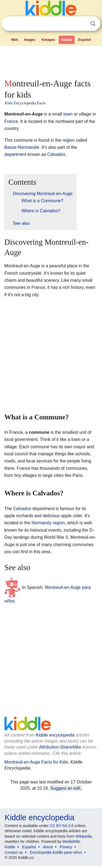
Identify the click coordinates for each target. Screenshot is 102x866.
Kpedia (66, 40)
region (68, 140)
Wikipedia (83, 836)
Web (14, 40)
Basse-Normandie (21, 147)
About (48, 847)
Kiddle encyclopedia (55, 735)
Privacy (66, 847)
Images (29, 40)
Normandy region (48, 522)
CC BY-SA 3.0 (61, 825)
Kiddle (10, 847)
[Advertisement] (51, 61)
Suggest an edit (65, 788)
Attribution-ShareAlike (60, 747)
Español (84, 40)
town (68, 114)
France (11, 121)
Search (92, 23)
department (15, 154)
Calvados (56, 154)
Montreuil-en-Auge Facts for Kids (36, 762)
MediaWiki (71, 841)
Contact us (14, 852)
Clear (81, 23)
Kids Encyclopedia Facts (25, 103)
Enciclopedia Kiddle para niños (56, 852)
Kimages (48, 40)
